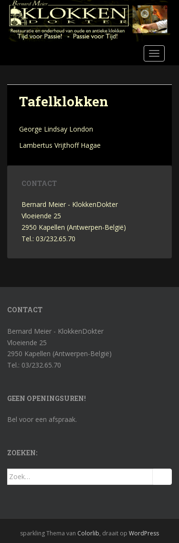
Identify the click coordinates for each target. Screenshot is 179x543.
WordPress (144, 533)
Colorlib (88, 533)
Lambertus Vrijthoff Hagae (60, 145)
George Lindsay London (56, 128)
